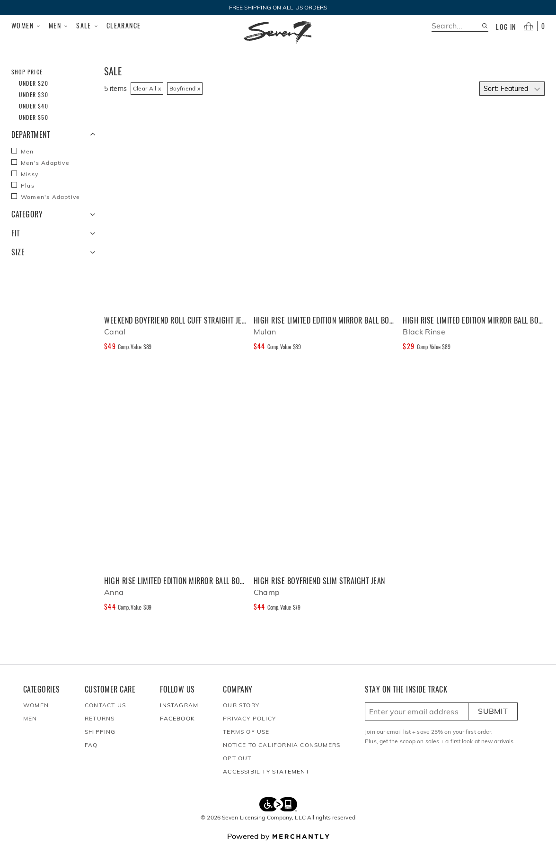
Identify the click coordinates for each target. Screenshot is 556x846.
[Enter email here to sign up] (416, 711)
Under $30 (33, 94)
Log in (506, 27)
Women (26, 25)
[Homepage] (278, 32)
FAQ (91, 744)
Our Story (241, 705)
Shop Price (27, 72)
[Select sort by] (512, 88)
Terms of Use (246, 731)
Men (59, 25)
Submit (493, 711)
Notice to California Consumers (281, 744)
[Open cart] (534, 26)
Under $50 (33, 117)
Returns (100, 718)
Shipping (100, 731)
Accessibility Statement (266, 771)
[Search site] (484, 25)
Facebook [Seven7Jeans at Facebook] (177, 718)
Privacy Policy (249, 718)
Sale (87, 25)
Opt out (237, 758)
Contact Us (105, 705)
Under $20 (33, 83)
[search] (456, 26)
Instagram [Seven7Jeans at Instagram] (179, 705)
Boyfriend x (184, 88)
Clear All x (147, 88)
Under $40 (33, 106)
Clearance (123, 25)
